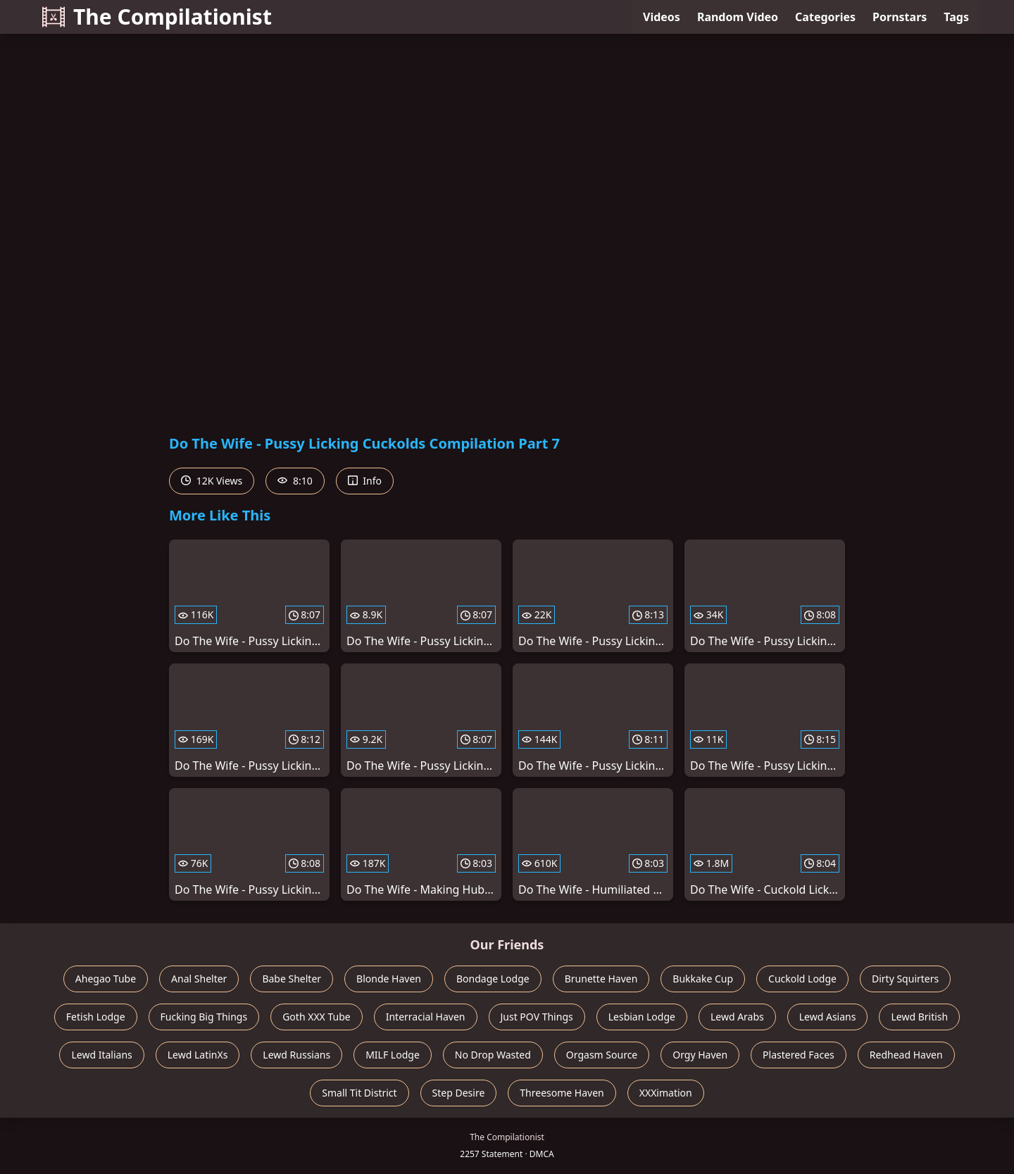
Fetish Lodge (95, 1016)
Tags (956, 17)
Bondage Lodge (493, 978)
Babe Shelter (291, 978)
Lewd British (919, 1016)
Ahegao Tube (105, 978)
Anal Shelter (199, 978)
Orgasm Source (601, 1054)
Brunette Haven (601, 978)
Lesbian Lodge (641, 1016)
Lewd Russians (296, 1054)
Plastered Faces (798, 1054)
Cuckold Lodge (802, 978)
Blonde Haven (388, 978)
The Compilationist (157, 16)
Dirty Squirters (905, 978)
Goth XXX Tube (316, 1016)
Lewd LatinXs (198, 1054)
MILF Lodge (392, 1054)
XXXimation (665, 1092)
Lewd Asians (827, 1016)
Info (365, 480)
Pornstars (899, 17)
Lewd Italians (101, 1054)
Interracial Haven (425, 1016)
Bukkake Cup (702, 978)
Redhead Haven (906, 1054)
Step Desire (458, 1092)
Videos (661, 17)
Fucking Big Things (204, 1016)
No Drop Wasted (493, 1054)
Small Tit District (359, 1092)
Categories (825, 17)
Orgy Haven (699, 1054)
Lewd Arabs (737, 1016)
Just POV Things (537, 1016)
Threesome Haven (561, 1092)
